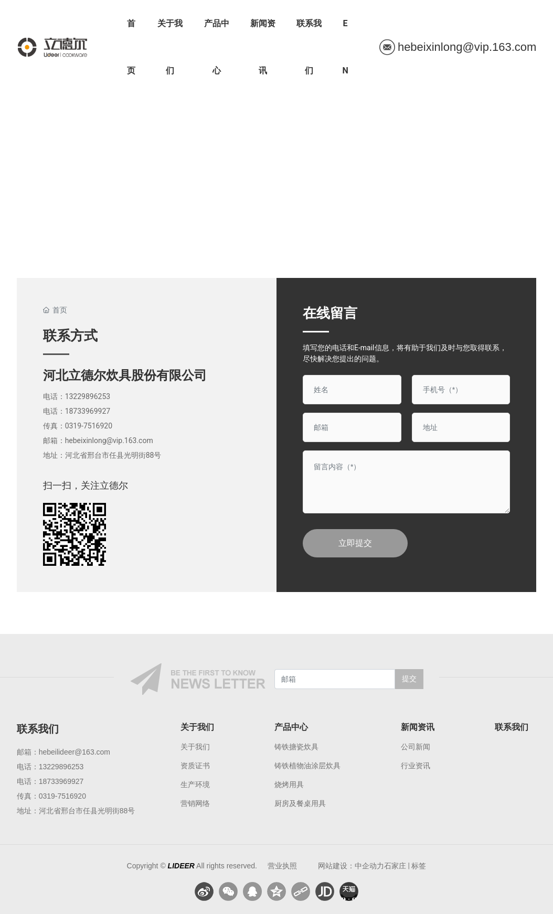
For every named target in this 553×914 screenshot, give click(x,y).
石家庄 (395, 866)
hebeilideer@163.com (74, 752)
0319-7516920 (88, 426)
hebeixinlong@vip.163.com (109, 440)
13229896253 (88, 396)
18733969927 (88, 411)
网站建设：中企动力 (351, 866)
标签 (418, 866)
